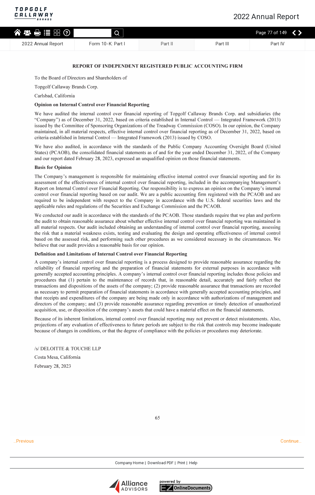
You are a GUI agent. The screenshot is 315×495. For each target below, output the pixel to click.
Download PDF (160, 462)
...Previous (24, 441)
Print (181, 462)
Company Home (129, 462)
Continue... (291, 441)
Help (193, 462)
